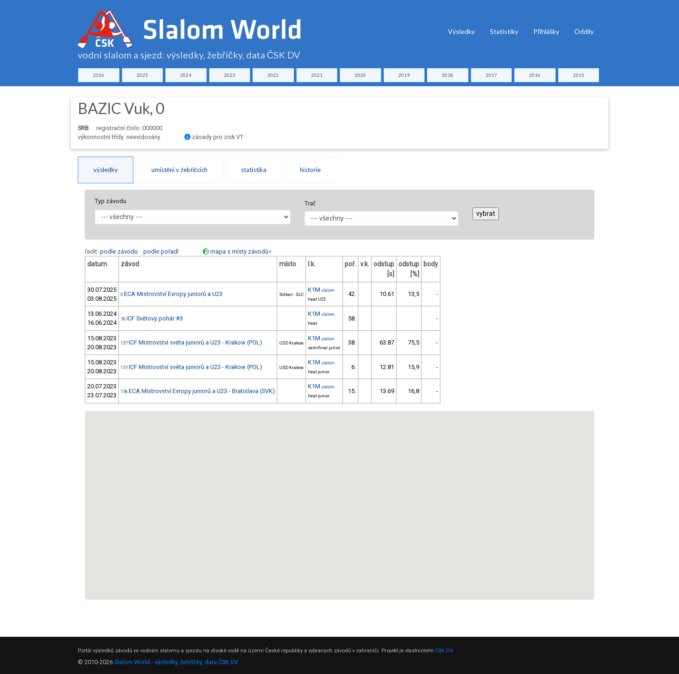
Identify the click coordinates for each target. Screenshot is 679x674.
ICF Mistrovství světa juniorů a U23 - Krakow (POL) (191, 342)
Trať (310, 203)
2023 (229, 75)
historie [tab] (310, 169)
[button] (416, 431)
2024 (185, 75)
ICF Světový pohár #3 (152, 318)
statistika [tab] (253, 169)
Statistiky (504, 31)
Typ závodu (110, 201)
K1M (321, 289)
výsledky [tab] (105, 169)
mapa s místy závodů (239, 251)
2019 (404, 75)
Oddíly (584, 31)
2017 (491, 75)
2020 (360, 75)
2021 (317, 75)
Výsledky (461, 31)
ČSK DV (444, 651)
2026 (98, 75)
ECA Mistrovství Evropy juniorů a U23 (172, 293)
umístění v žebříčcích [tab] (179, 169)
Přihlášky (546, 31)
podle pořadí (161, 251)
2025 (142, 75)
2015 (578, 75)
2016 (534, 75)
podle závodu (119, 251)
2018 (447, 75)
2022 (273, 75)
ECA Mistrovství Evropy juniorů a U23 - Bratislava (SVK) (198, 391)
